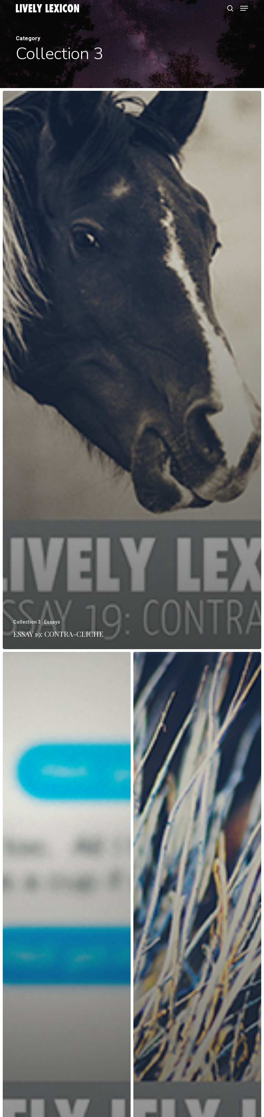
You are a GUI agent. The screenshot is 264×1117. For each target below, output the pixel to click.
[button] (244, 8)
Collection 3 (27, 622)
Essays (52, 622)
